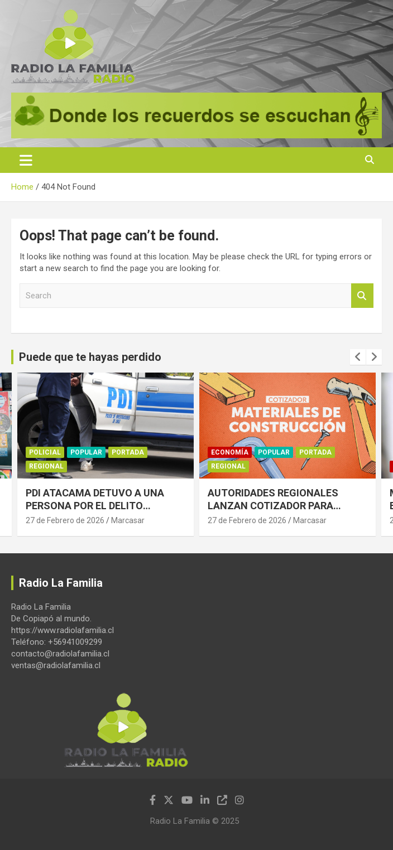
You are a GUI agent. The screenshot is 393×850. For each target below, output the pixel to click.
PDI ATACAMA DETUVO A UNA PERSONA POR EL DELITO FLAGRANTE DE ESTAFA (95, 506)
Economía (229, 452)
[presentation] (358, 357)
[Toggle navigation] (26, 160)
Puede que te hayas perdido (90, 357)
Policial (45, 452)
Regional (46, 467)
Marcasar (128, 520)
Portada (128, 452)
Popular (86, 452)
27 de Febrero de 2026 (65, 520)
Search (362, 295)
